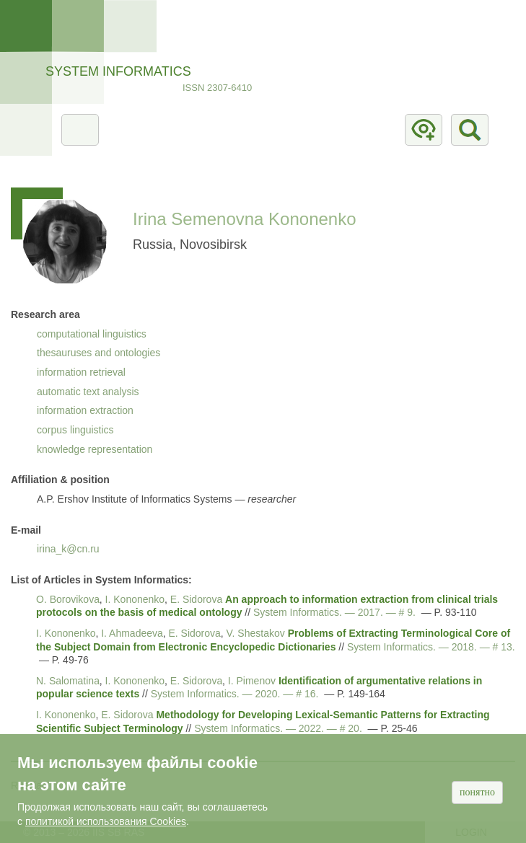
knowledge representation (94, 449)
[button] (65, 241)
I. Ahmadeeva (132, 633)
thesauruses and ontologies (98, 352)
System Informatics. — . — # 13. (431, 647)
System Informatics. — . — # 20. (278, 728)
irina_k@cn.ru (68, 549)
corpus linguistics (75, 430)
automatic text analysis (88, 391)
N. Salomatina (68, 681)
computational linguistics (91, 334)
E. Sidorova (196, 599)
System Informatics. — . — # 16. (235, 693)
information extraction (85, 410)
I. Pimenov (252, 681)
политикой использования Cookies (105, 821)
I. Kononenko (135, 599)
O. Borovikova (68, 599)
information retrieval (81, 372)
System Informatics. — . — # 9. (334, 612)
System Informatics (118, 71)
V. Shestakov (256, 633)
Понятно (477, 792)
